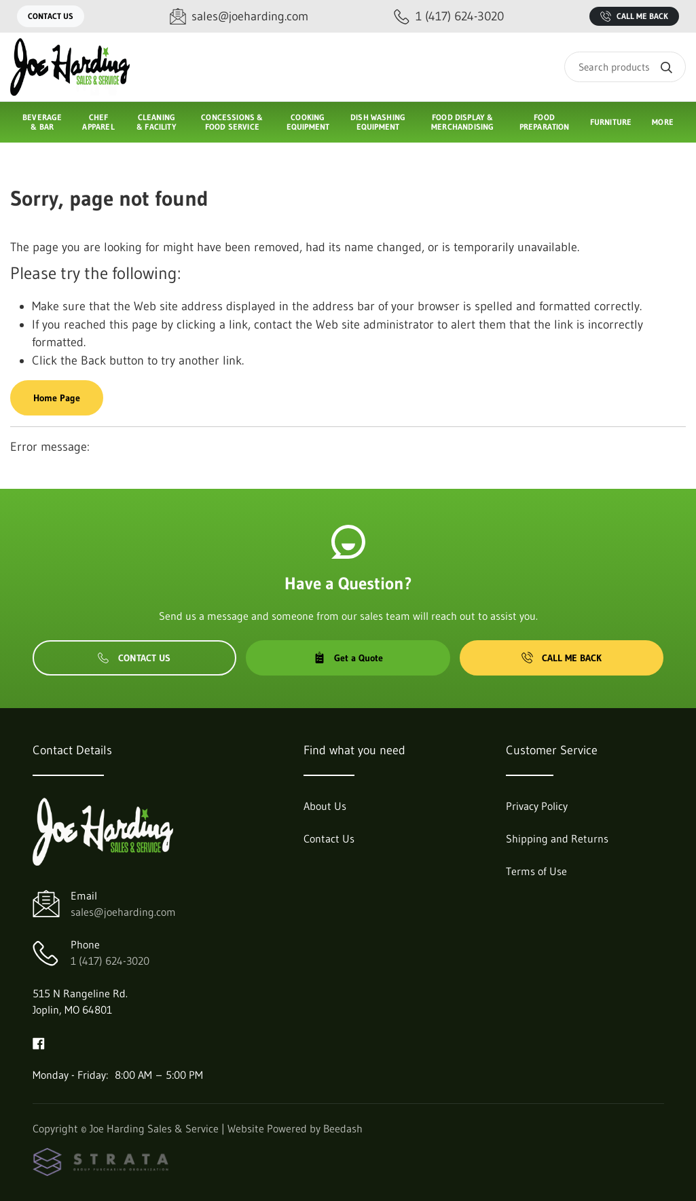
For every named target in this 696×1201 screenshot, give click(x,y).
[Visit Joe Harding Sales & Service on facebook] (39, 1042)
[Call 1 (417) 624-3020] (449, 16)
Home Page (56, 398)
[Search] (625, 67)
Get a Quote (348, 658)
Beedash (343, 1128)
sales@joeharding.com (123, 912)
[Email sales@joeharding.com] (239, 16)
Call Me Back (634, 16)
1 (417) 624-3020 (110, 960)
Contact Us (50, 16)
